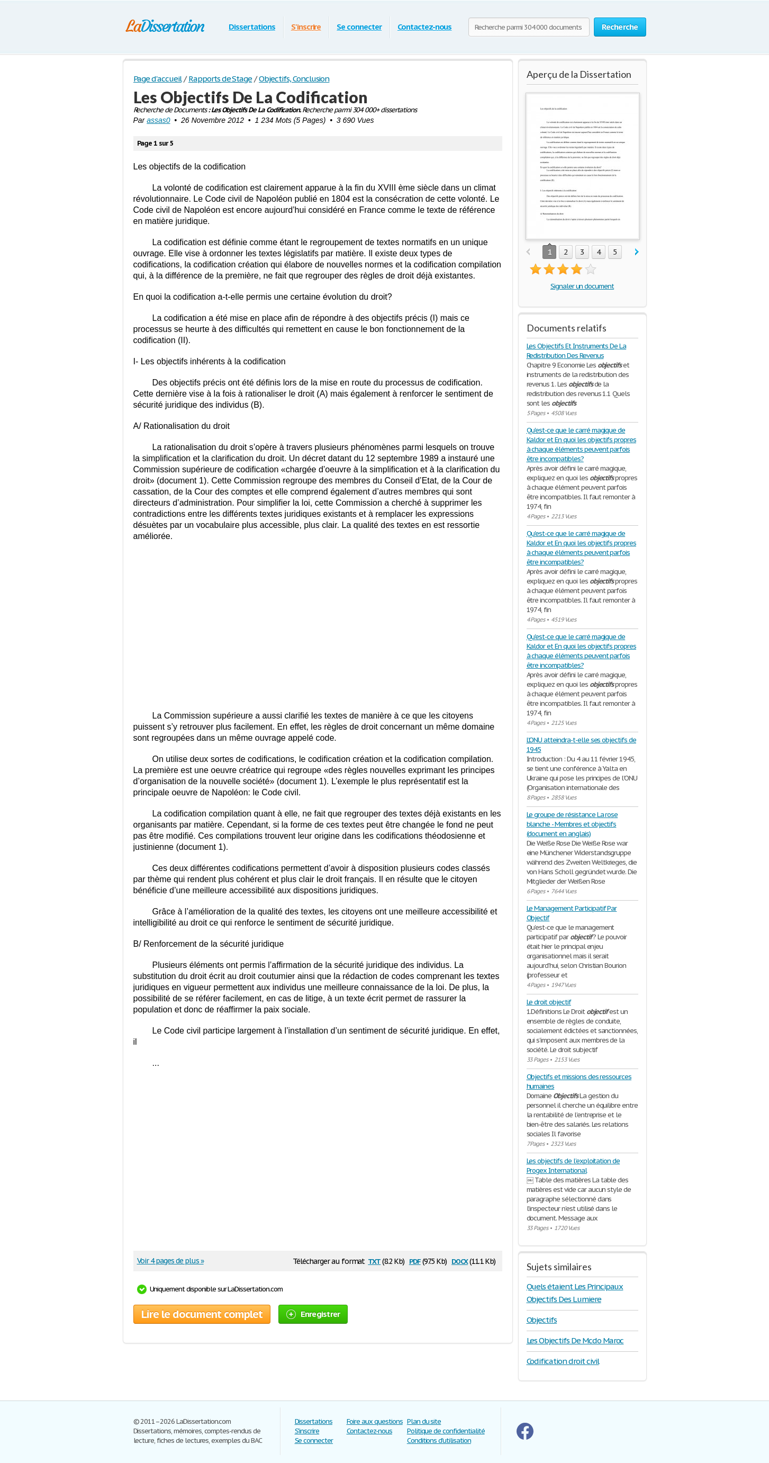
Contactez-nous (424, 27)
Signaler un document (582, 286)
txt (374, 1260)
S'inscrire (306, 27)
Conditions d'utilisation (439, 1440)
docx (459, 1260)
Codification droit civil (563, 1361)
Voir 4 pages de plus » (170, 1260)
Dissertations (252, 27)
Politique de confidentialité (446, 1430)
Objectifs (542, 1320)
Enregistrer (313, 1314)
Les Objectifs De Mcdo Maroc (575, 1340)
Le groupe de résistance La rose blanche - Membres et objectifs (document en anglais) (572, 824)
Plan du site (424, 1421)
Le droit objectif (549, 1002)
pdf (415, 1260)
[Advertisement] (317, 626)
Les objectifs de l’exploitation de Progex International (573, 1165)
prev (528, 252)
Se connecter (359, 27)
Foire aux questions (375, 1421)
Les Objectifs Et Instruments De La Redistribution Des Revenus (577, 351)
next (637, 252)
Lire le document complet (202, 1314)
